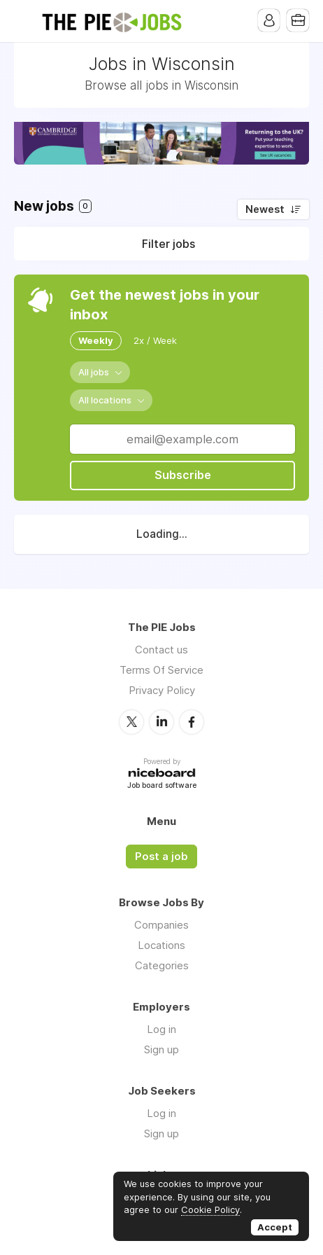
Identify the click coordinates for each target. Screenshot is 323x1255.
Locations (161, 944)
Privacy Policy (162, 690)
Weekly (95, 340)
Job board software (161, 785)
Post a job (161, 856)
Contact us (161, 649)
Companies (161, 924)
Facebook (191, 721)
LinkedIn (161, 721)
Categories (162, 964)
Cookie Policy (210, 1209)
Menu (24, 21)
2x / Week (155, 340)
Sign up (161, 1048)
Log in (161, 1028)
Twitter (131, 721)
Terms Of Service (161, 670)
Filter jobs (168, 244)
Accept (274, 1227)
